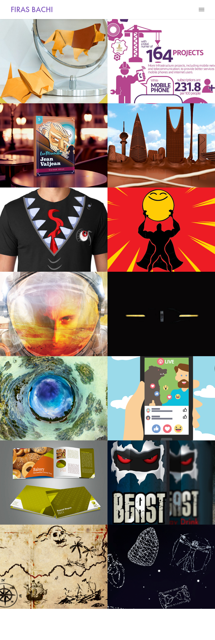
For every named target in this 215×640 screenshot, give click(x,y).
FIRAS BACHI (32, 9)
